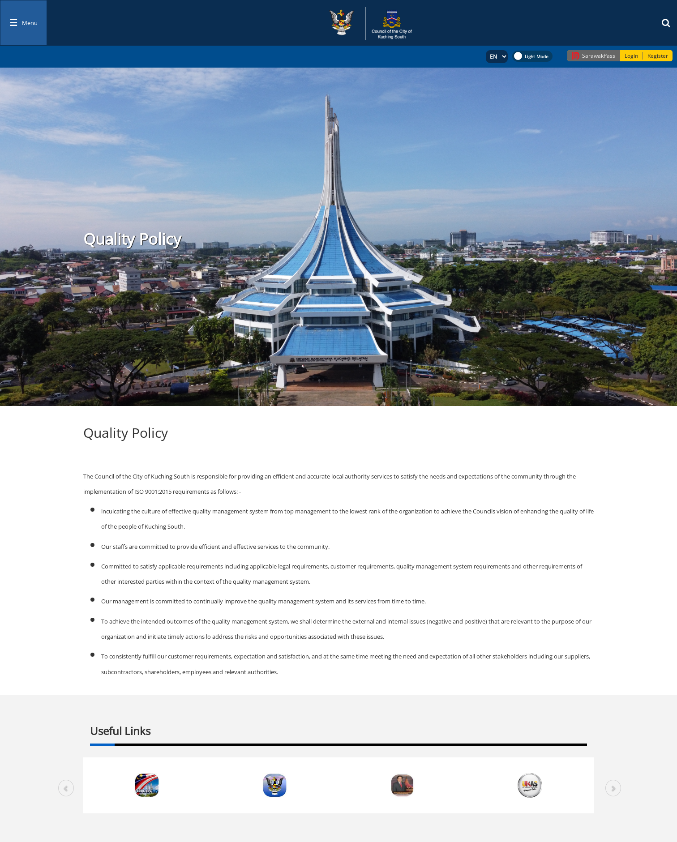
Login (631, 56)
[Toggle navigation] (23, 22)
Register (657, 56)
